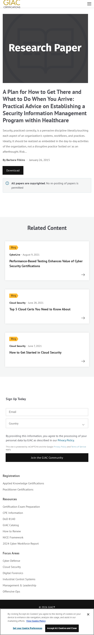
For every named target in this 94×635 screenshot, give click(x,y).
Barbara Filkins (15, 160)
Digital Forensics (13, 573)
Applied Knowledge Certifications (23, 483)
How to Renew (12, 531)
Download (13, 170)
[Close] (88, 614)
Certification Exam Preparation (21, 506)
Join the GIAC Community (47, 457)
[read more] (47, 260)
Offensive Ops (11, 591)
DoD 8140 (9, 519)
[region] (47, 622)
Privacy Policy (66, 440)
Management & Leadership (19, 585)
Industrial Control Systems (19, 579)
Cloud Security (12, 567)
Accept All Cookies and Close (62, 628)
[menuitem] (47, 483)
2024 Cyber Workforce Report (21, 543)
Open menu (89, 4)
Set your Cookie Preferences (27, 628)
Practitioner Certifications (18, 489)
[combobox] (47, 423)
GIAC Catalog (11, 525)
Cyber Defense (11, 560)
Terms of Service (78, 446)
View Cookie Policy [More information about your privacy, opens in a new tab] (36, 621)
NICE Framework (13, 537)
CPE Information (13, 513)
